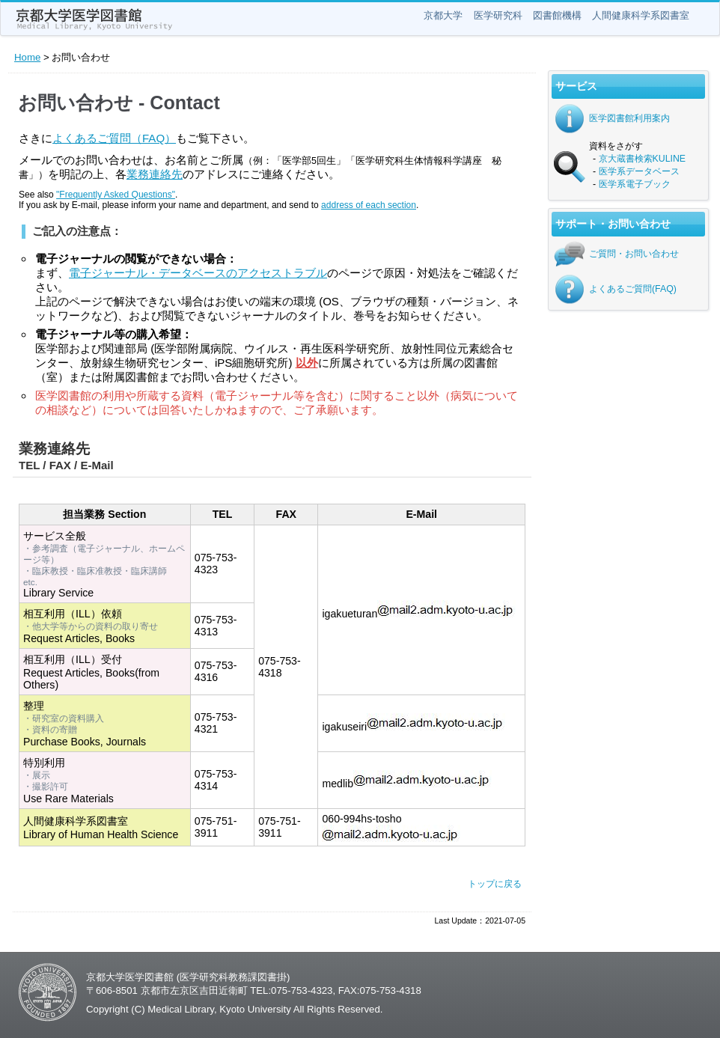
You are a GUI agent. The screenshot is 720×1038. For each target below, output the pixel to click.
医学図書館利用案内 (629, 118)
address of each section (368, 205)
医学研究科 (498, 15)
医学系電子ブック (635, 184)
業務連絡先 (154, 174)
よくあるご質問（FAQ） (114, 138)
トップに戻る (495, 884)
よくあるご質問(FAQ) (633, 289)
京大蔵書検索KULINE (642, 158)
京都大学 (443, 15)
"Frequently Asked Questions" (115, 194)
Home (27, 57)
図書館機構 (557, 15)
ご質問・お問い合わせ (634, 253)
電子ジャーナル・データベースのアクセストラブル (198, 272)
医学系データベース (639, 171)
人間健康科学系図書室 (640, 15)
